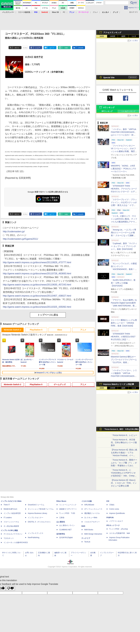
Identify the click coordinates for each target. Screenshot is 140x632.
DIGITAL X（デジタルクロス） (39, 522)
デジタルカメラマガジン (13, 534)
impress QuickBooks (117, 513)
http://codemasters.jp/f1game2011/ (20, 239)
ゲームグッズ (60, 384)
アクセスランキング (112, 32)
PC (64, 12)
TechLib (87, 542)
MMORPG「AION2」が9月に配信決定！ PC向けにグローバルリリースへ (123, 169)
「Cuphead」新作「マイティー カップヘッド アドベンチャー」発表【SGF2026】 (124, 246)
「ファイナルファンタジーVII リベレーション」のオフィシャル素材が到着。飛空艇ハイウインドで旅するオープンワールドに (124, 151)
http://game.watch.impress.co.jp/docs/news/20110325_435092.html (37, 307)
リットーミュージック (67, 505)
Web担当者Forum (10, 509)
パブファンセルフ (116, 521)
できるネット (9, 538)
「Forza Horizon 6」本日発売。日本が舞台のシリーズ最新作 (124, 442)
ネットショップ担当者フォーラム (41, 509)
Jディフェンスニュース (93, 509)
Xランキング (109, 107)
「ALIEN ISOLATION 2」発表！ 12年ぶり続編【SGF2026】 (123, 283)
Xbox (59, 330)
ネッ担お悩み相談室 (11, 526)
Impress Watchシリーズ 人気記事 (118, 384)
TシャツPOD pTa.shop (118, 529)
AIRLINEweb (89, 505)
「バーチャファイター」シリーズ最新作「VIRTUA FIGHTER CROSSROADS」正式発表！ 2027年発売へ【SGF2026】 (124, 376)
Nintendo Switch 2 (12, 330)
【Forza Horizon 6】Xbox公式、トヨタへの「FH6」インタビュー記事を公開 (124, 483)
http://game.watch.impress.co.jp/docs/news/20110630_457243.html (37, 284)
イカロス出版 (86, 501)
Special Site (109, 77)
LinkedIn (81, 48)
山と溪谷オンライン (67, 525)
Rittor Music (61, 501)
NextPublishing (33, 538)
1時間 (102, 36)
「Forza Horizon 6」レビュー (124, 435)
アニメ (83, 330)
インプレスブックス (35, 533)
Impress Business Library (37, 513)
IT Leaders (8, 518)
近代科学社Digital (66, 538)
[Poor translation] (10, 588)
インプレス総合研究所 (12, 513)
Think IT (7, 505)
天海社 (111, 505)
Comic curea (114, 509)
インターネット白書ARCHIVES (16, 543)
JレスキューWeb (90, 518)
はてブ (52, 48)
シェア (37, 48)
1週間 (123, 36)
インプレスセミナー (35, 518)
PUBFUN (110, 518)
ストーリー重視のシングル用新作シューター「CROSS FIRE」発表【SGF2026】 (124, 323)
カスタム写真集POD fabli (119, 533)
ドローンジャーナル (11, 522)
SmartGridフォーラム (36, 505)
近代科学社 (60, 534)
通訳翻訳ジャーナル (92, 513)
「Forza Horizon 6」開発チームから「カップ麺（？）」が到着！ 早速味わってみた (124, 463)
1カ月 (134, 36)
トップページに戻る (48, 315)
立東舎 (61, 518)
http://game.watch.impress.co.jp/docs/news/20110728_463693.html (37, 273)
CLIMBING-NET (65, 530)
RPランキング (107, 111)
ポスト (17, 48)
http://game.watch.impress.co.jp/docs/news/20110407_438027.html (37, 296)
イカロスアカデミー (92, 522)
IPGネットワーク (113, 525)
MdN (83, 526)
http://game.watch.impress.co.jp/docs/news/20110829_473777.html (37, 262)
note (66, 48)
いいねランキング (128, 111)
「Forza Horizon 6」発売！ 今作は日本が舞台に (121, 430)
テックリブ (85, 538)
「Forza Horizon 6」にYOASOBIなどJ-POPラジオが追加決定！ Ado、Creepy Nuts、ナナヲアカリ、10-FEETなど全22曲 (123, 476)
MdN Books (88, 530)
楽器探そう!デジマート (68, 509)
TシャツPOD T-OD (67, 513)
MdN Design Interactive (93, 534)
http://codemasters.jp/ (14, 231)
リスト (25, 48)
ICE (107, 501)
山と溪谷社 (60, 522)
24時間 (112, 36)
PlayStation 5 (36, 330)
